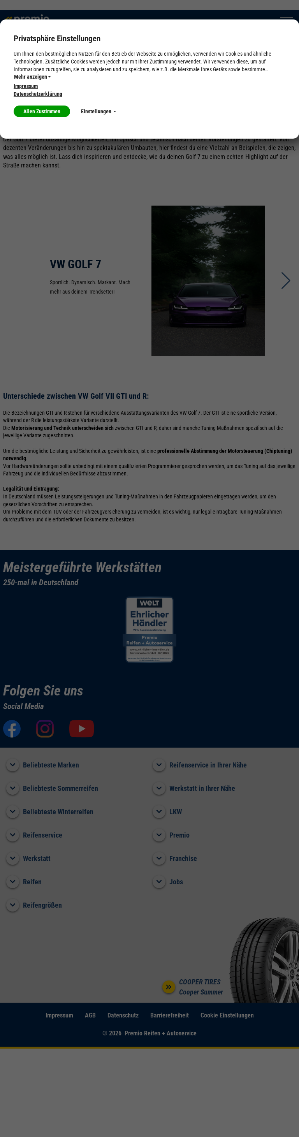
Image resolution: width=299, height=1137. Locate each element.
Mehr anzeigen (32, 77)
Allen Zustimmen (41, 111)
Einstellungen (98, 111)
